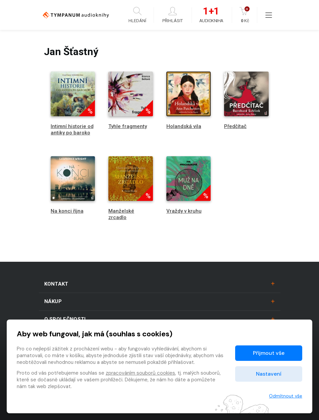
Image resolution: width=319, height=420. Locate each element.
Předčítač (235, 126)
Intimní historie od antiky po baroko (72, 129)
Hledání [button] (137, 15)
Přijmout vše (268, 352)
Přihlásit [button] (172, 15)
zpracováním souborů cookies (140, 373)
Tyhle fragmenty (127, 126)
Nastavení (268, 373)
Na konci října (67, 211)
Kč (245, 15)
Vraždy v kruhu (184, 211)
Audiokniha (211, 15)
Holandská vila (183, 126)
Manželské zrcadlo (121, 214)
